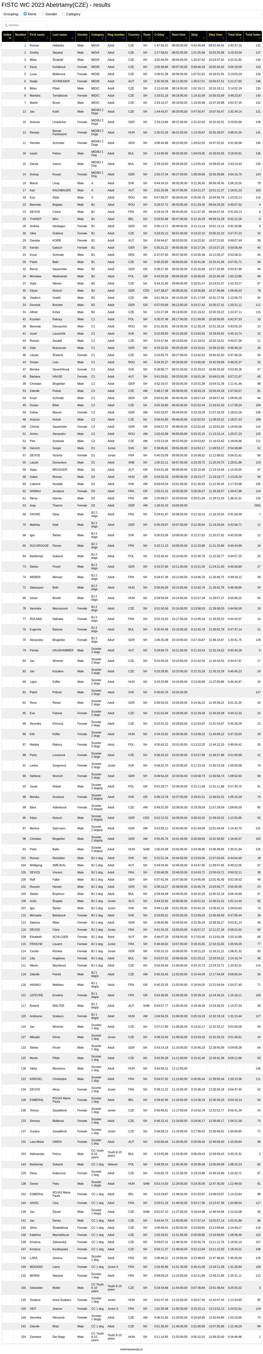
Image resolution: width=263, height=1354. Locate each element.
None (29, 14)
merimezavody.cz (131, 1349)
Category (71, 14)
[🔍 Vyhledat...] (25, 25)
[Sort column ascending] (25, 38)
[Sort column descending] (10, 38)
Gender (49, 14)
